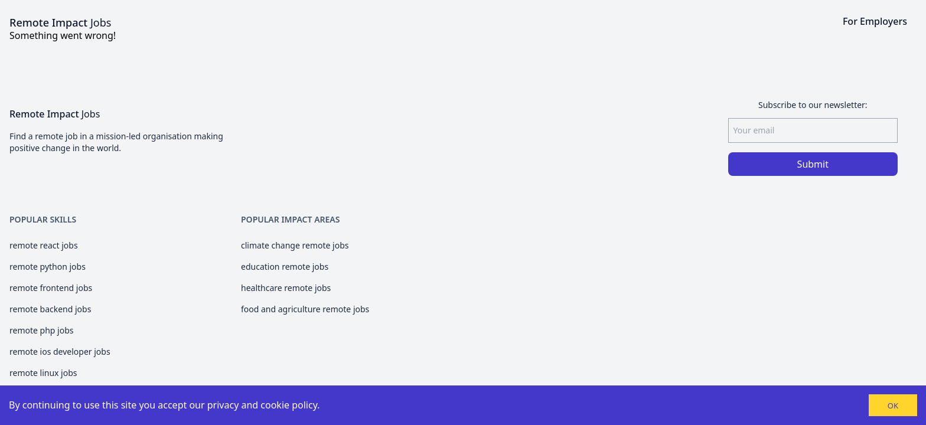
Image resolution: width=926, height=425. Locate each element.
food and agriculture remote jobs (305, 309)
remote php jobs (41, 330)
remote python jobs (47, 266)
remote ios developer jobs (59, 351)
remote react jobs (43, 245)
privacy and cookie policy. (263, 404)
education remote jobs (284, 266)
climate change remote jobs (294, 245)
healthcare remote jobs (286, 287)
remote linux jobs (43, 372)
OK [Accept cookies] (893, 405)
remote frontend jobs (50, 287)
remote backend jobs (50, 309)
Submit (813, 164)
